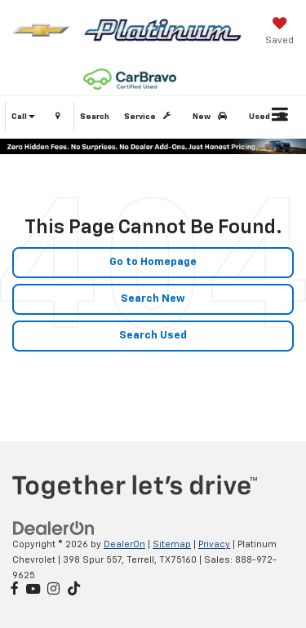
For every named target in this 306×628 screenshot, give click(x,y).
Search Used (153, 335)
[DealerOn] (53, 529)
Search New (153, 299)
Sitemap (172, 544)
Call (23, 117)
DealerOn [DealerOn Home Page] (124, 544)
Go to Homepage (153, 262)
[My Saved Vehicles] (279, 32)
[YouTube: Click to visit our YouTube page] (33, 590)
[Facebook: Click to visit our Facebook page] (14, 590)
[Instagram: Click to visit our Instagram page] (53, 590)
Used (270, 116)
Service (150, 116)
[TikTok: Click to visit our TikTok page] (73, 590)
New (213, 116)
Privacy (214, 544)
